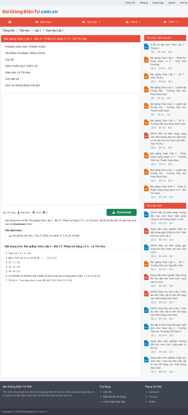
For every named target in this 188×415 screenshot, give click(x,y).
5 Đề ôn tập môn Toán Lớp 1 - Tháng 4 (168, 46)
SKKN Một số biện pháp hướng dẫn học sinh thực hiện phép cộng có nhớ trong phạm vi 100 (168, 215)
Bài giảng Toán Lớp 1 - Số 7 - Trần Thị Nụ (168, 76)
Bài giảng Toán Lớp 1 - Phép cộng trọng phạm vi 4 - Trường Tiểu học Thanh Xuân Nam (168, 156)
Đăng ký (144, 2)
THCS (131, 22)
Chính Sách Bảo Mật (114, 401)
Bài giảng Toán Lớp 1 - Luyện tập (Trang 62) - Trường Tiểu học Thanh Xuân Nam (168, 107)
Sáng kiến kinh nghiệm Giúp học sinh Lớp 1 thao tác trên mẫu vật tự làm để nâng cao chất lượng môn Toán (168, 362)
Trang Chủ (130, 2)
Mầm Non (43, 22)
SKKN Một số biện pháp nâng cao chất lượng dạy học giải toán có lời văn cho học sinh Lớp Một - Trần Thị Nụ (168, 138)
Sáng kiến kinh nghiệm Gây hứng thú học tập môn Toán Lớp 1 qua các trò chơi (168, 278)
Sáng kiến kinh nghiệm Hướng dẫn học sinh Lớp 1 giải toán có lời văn (168, 344)
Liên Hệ (107, 392)
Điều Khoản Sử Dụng (114, 396)
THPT (169, 22)
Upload (171, 2)
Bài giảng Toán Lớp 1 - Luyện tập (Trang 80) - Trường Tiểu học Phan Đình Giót (168, 90)
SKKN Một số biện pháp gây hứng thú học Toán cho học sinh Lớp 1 (168, 249)
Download (121, 212)
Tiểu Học (89, 22)
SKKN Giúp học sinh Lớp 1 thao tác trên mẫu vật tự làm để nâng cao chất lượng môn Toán (168, 295)
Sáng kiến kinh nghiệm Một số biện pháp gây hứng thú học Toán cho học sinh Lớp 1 (168, 232)
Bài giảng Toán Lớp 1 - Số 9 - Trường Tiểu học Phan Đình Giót (168, 122)
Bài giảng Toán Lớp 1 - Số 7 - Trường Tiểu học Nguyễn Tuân (168, 264)
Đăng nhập (158, 2)
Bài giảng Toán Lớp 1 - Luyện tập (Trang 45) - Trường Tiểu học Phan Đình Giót (168, 173)
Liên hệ (183, 2)
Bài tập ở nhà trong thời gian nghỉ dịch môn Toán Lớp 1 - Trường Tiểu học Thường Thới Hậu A (168, 328)
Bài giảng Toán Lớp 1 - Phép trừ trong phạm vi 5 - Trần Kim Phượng (168, 61)
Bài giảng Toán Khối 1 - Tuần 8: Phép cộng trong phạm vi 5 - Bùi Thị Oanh (168, 190)
